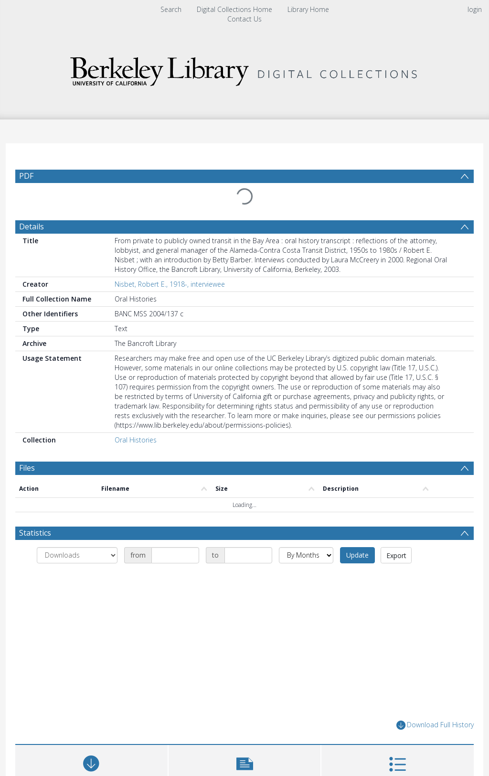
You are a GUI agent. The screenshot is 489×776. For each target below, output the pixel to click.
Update (357, 555)
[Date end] (248, 555)
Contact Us (244, 18)
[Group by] (77, 555)
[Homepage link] (244, 69)
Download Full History (435, 725)
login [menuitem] (475, 9)
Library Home (308, 9)
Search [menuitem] (170, 9)
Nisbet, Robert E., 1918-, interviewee (170, 284)
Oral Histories (136, 439)
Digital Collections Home (234, 9)
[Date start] (175, 555)
